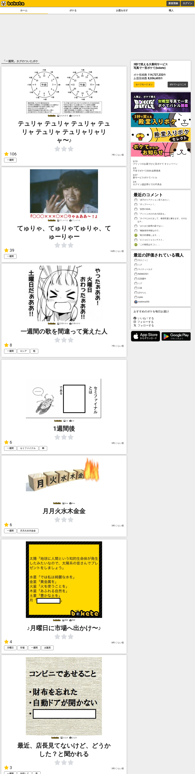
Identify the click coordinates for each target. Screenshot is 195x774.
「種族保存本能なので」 (147, 230)
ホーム (23, 10)
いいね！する (144, 318)
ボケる (73, 10)
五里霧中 (140, 278)
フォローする (144, 321)
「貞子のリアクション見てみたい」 (152, 200)
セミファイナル (28, 448)
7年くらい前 (118, 155)
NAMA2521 (141, 274)
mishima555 (141, 301)
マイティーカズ (143, 269)
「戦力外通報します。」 (147, 235)
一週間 (10, 160)
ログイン (187, 3)
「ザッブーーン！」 (145, 204)
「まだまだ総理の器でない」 (149, 226)
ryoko (138, 297)
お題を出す (122, 10)
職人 (171, 10)
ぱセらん (140, 292)
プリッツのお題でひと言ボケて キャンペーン (161, 162)
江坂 (138, 288)
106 (10, 154)
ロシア (23, 351)
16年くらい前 (117, 251)
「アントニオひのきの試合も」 (150, 214)
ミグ (138, 264)
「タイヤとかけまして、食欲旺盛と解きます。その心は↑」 (160, 220)
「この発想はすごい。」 (147, 244)
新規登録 (173, 3)
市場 (22, 647)
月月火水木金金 (28, 530)
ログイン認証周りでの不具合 (161, 183)
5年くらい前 (118, 443)
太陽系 (47, 647)
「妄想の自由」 (143, 209)
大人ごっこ (141, 260)
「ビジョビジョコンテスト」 (149, 239)
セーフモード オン (144, 84)
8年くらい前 (118, 642)
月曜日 (10, 647)
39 (9, 250)
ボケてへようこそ (178, 84)
